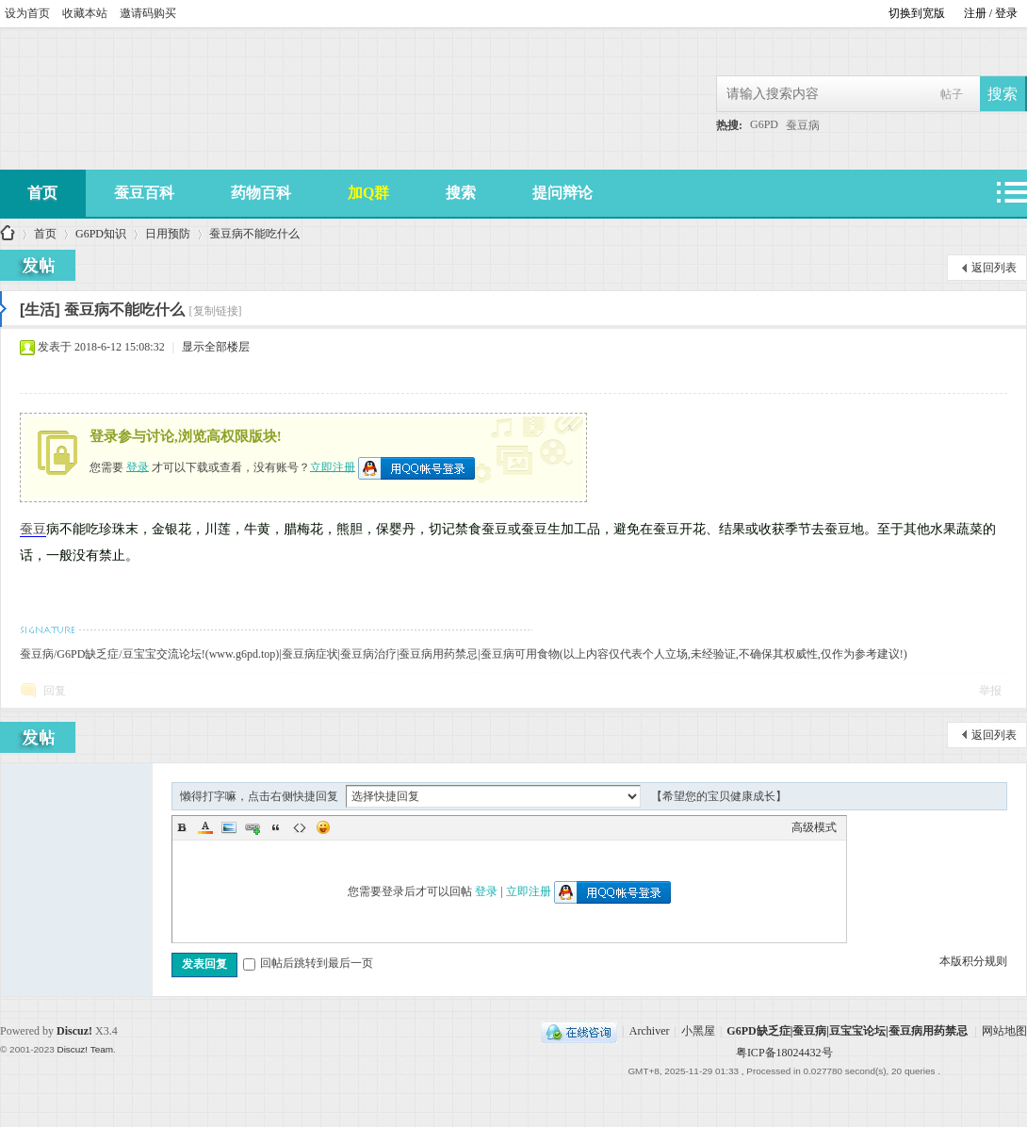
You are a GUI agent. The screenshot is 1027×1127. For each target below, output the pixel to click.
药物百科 (261, 193)
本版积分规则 (973, 961)
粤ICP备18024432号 (784, 1052)
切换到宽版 (916, 13)
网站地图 (1004, 1030)
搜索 (461, 193)
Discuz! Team (85, 1049)
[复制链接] (215, 311)
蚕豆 (33, 529)
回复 (54, 690)
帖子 (951, 94)
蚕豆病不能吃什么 (254, 233)
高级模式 (814, 827)
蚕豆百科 (144, 193)
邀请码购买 (148, 13)
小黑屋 (698, 1030)
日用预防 (167, 233)
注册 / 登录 (991, 13)
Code (299, 827)
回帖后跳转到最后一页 (308, 963)
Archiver (649, 1030)
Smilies (323, 827)
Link (252, 827)
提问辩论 (562, 193)
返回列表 (994, 267)
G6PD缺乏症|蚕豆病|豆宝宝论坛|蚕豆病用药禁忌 (846, 1030)
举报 (990, 690)
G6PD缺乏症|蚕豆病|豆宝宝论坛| (7, 234)
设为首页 (27, 13)
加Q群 (368, 193)
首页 (45, 233)
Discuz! (74, 1030)
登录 (137, 466)
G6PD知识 (100, 233)
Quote (276, 827)
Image (229, 827)
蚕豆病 (803, 125)
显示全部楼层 (216, 346)
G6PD (764, 124)
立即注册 (332, 466)
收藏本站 (84, 13)
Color (205, 827)
